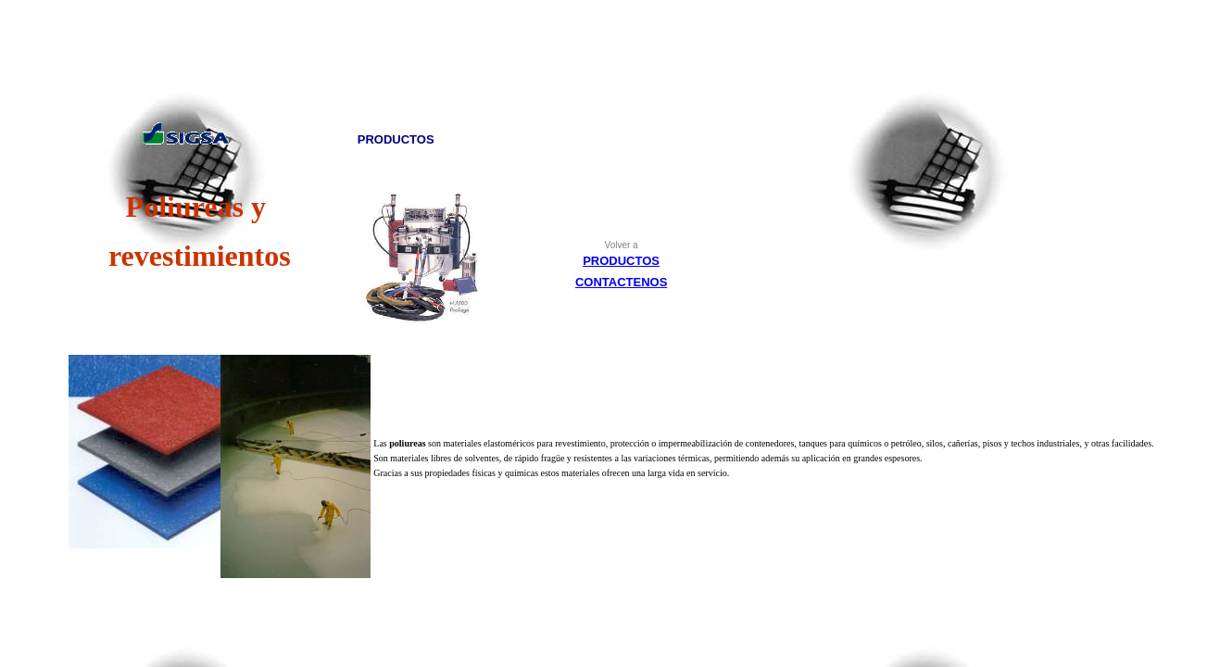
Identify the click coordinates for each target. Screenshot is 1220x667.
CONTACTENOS (621, 282)
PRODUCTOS (621, 261)
